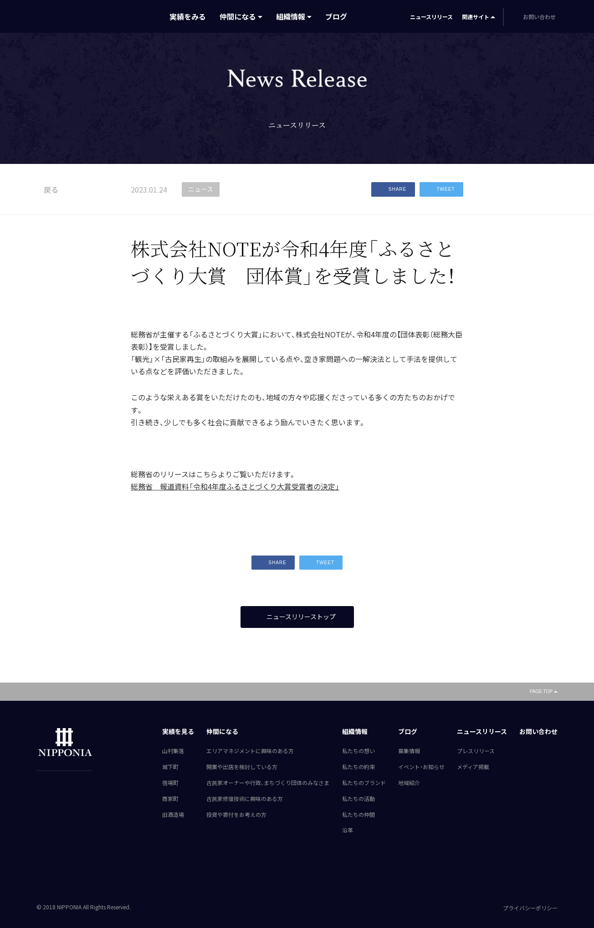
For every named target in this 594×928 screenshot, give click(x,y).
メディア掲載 (473, 767)
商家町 (170, 799)
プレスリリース (476, 751)
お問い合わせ (538, 732)
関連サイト (475, 16)
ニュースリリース (431, 16)
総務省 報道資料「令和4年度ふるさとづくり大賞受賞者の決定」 (235, 486)
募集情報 (409, 751)
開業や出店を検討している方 (241, 767)
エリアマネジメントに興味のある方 (250, 751)
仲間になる (238, 16)
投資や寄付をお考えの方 (236, 815)
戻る (47, 189)
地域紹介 (409, 783)
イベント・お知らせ (421, 767)
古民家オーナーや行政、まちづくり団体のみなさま (267, 783)
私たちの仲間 (358, 815)
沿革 (347, 830)
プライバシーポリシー (530, 908)
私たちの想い (358, 751)
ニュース (200, 189)
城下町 (170, 767)
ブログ (336, 16)
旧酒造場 (173, 815)
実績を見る (178, 732)
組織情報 (290, 16)
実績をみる (187, 16)
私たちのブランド (364, 783)
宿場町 (170, 783)
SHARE (393, 189)
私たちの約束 (358, 767)
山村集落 (173, 751)
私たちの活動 (358, 799)
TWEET (441, 189)
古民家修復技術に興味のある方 (244, 799)
